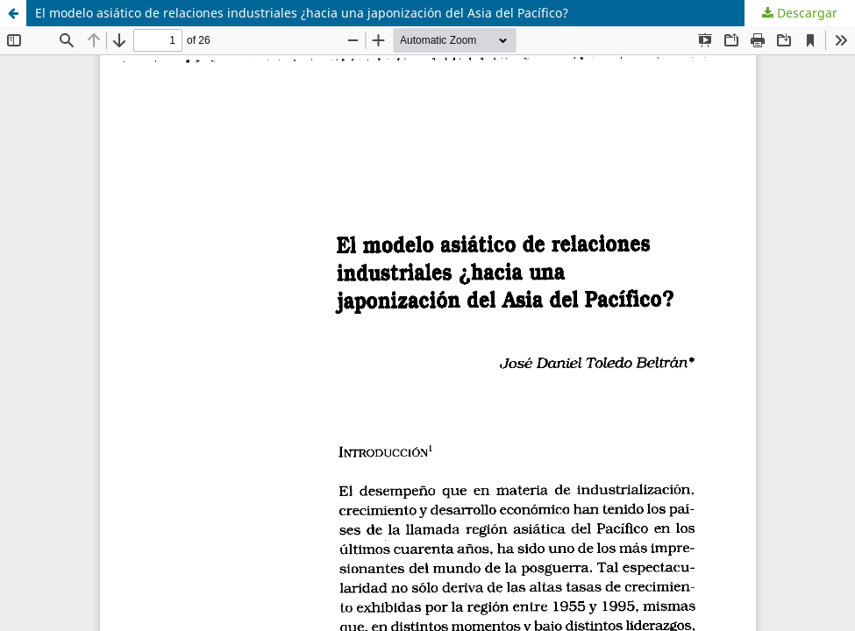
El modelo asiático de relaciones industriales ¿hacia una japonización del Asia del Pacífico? (301, 12)
